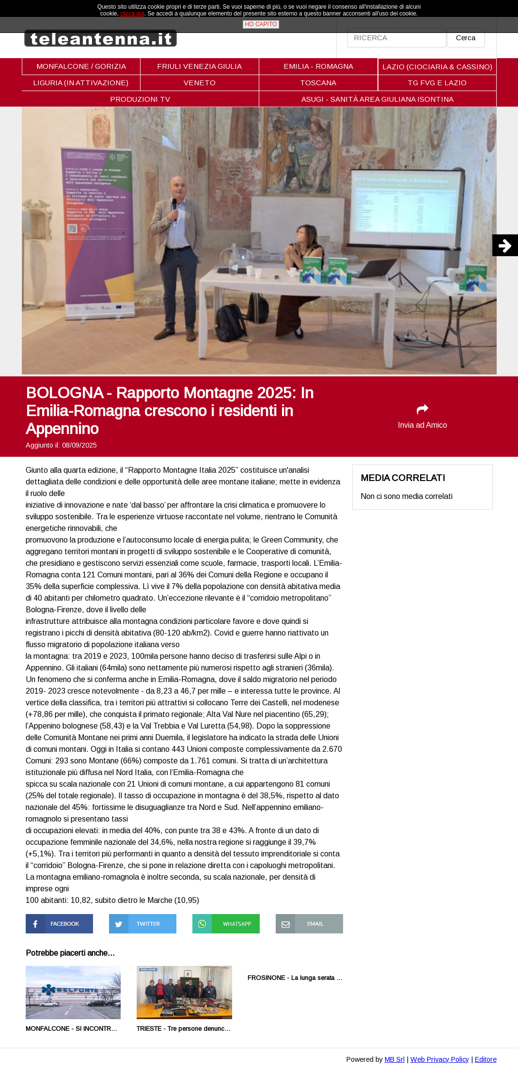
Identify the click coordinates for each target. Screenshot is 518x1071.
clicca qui (132, 13)
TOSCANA (318, 82)
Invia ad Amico (422, 416)
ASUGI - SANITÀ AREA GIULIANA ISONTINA (377, 99)
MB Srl (395, 1059)
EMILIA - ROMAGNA (318, 66)
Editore (486, 1059)
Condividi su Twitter (142, 918)
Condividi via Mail (304, 918)
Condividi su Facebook (46, 922)
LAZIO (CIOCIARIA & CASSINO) (437, 66)
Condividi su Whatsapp (212, 922)
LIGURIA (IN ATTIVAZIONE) (80, 82)
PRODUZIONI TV (140, 99)
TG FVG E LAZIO (437, 82)
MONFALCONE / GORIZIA (81, 66)
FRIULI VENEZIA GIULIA (199, 66)
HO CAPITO (261, 24)
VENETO (200, 82)
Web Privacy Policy (439, 1059)
